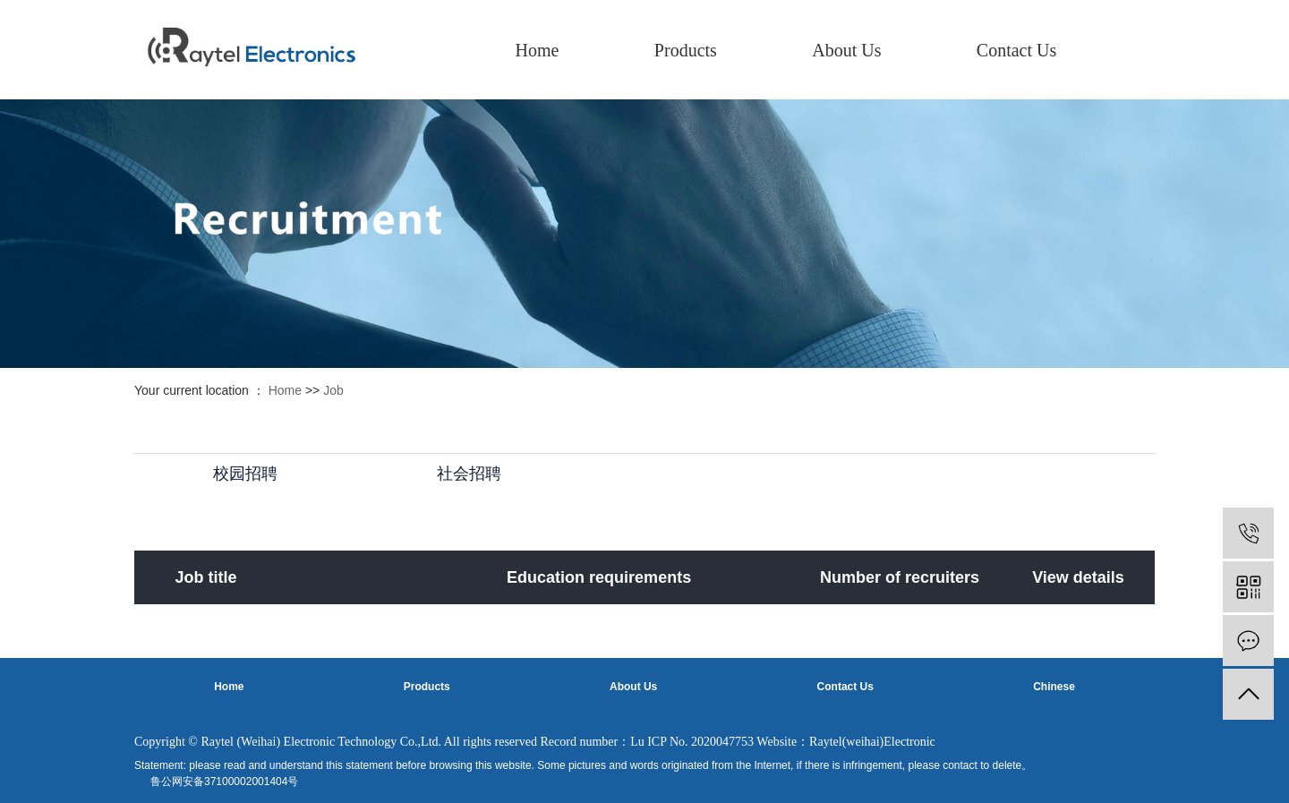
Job (333, 390)
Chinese (1054, 686)
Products (685, 50)
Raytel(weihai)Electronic (872, 741)
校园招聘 (245, 474)
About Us (846, 50)
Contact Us (1016, 50)
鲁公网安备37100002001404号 (224, 781)
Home (537, 50)
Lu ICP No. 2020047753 (692, 741)
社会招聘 (469, 474)
